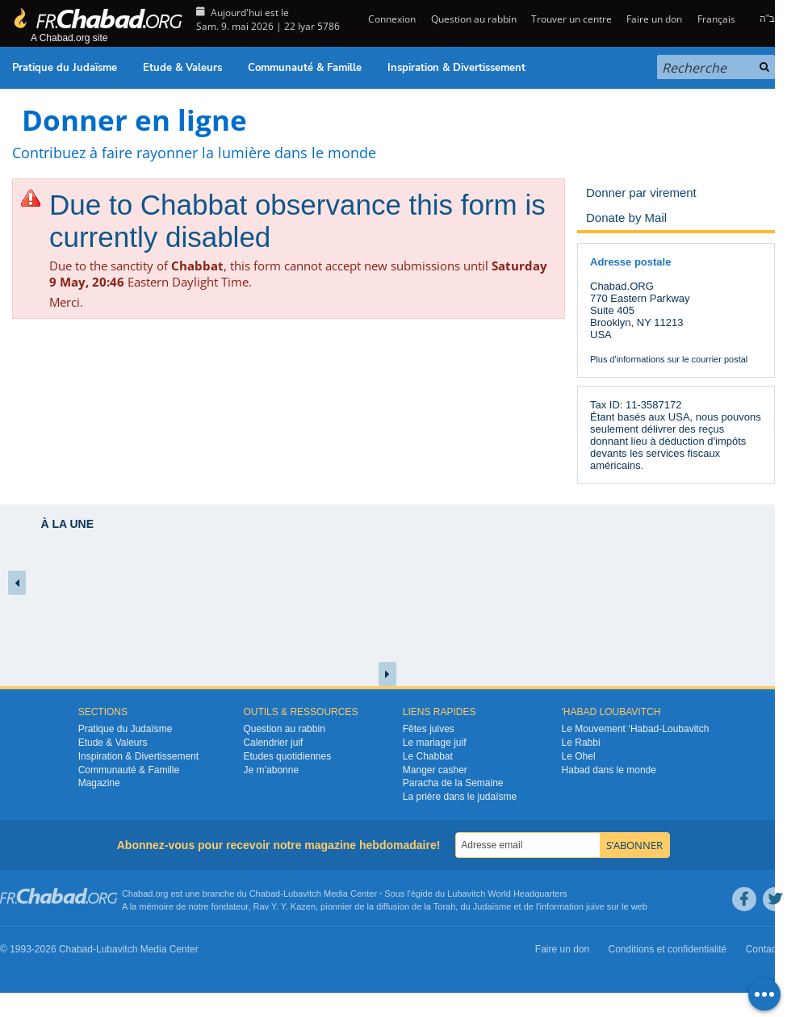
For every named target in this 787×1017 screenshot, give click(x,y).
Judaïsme (492, 906)
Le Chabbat (428, 756)
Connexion (391, 19)
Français (716, 19)
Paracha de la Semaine (453, 783)
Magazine (99, 783)
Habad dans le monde (609, 770)
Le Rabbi (581, 742)
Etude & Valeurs (182, 68)
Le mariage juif (435, 742)
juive (595, 906)
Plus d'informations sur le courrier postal (668, 359)
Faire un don (654, 19)
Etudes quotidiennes (287, 756)
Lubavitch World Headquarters (507, 893)
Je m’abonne (271, 770)
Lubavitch (302, 893)
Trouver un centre (571, 19)
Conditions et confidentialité (668, 949)
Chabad (265, 893)
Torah (444, 906)
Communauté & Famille (305, 68)
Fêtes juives (428, 728)
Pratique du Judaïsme (64, 68)
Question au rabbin (474, 19)
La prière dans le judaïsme (460, 796)
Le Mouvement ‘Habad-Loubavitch (636, 728)
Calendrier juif (273, 742)
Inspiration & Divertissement (456, 68)
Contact (762, 949)
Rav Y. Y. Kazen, (286, 906)
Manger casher (435, 770)
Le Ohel (579, 756)
